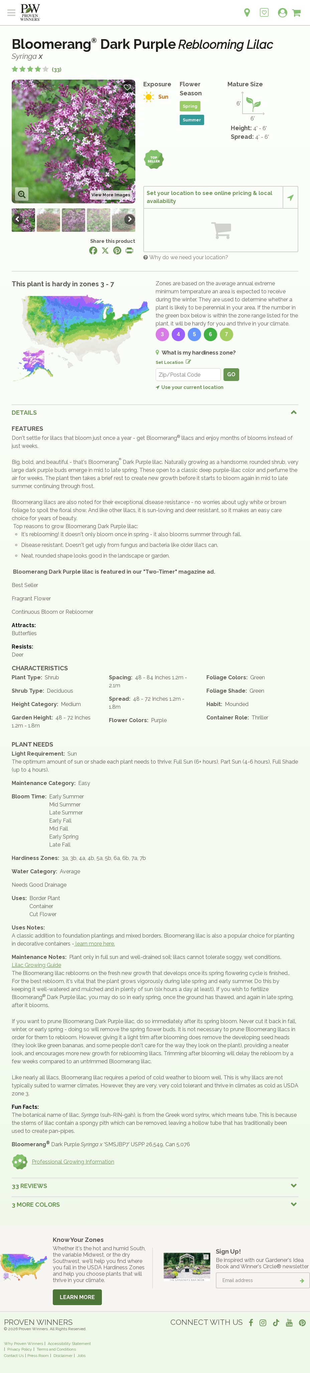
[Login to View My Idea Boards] (264, 9)
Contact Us (14, 1355)
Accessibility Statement (69, 1343)
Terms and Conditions (56, 1349)
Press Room (38, 1355)
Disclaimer (62, 1355)
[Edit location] (187, 360)
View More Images (111, 195)
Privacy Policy (19, 1349)
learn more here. (94, 944)
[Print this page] (129, 250)
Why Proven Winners (23, 1343)
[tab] (155, 412)
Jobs (81, 1355)
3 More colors (36, 1204)
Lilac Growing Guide (36, 965)
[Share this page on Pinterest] (117, 250)
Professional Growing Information (63, 1162)
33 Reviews (29, 1185)
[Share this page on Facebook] (93, 250)
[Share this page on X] (105, 250)
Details (24, 412)
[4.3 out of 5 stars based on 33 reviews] (36, 70)
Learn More (77, 1297)
